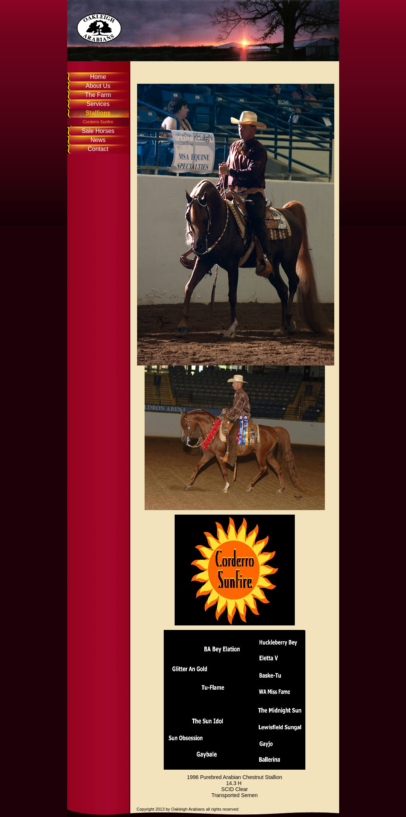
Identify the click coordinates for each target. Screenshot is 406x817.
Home (98, 77)
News (98, 140)
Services (97, 104)
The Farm (98, 95)
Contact (98, 149)
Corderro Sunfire (98, 121)
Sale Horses (98, 131)
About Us (98, 86)
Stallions (98, 113)
